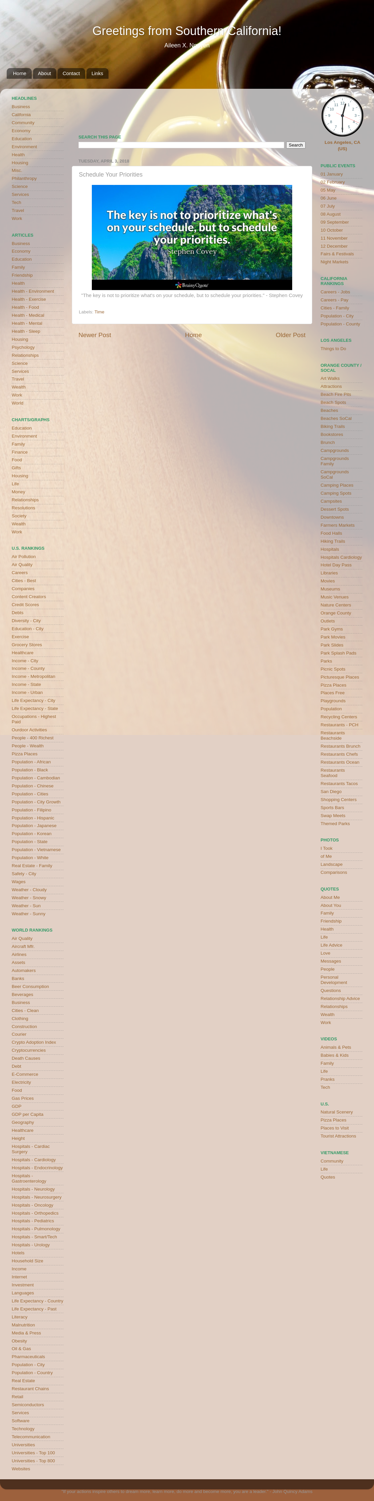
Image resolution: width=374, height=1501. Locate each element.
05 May (328, 190)
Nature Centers (336, 604)
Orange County (336, 612)
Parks (326, 661)
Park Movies (333, 637)
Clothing (20, 1018)
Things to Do (333, 348)
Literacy (19, 1316)
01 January (332, 174)
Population (331, 708)
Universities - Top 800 (33, 1460)
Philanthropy (24, 178)
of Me (326, 856)
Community (23, 122)
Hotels (18, 1252)
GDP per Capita (27, 1114)
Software (20, 1420)
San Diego (331, 791)
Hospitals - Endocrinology (37, 1167)
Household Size (27, 1260)
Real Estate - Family (32, 865)
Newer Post (94, 334)
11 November (334, 238)
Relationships (25, 355)
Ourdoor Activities (29, 729)
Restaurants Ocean (340, 762)
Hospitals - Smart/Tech (34, 1236)
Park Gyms (332, 629)
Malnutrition (23, 1324)
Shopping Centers (339, 799)
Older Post (291, 334)
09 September (335, 222)
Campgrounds (335, 450)
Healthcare (22, 652)
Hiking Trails (333, 541)
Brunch (328, 442)
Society (19, 515)
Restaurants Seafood (333, 773)
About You (331, 905)
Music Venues (335, 596)
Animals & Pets (336, 1047)
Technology (23, 1428)
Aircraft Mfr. (23, 946)
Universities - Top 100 (33, 1452)
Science (20, 186)
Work (17, 218)
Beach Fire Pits (336, 394)
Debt (16, 1066)
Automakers (24, 970)
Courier (19, 1034)
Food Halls (331, 533)
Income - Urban (27, 692)
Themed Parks (335, 823)
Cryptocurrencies (29, 1050)
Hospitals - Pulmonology (36, 1228)
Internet (19, 1276)
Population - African (31, 761)
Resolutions (23, 507)
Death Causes (26, 1058)
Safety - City (24, 873)
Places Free (333, 692)
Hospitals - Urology (31, 1244)
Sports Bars (332, 807)
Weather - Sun (26, 905)
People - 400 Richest (32, 737)
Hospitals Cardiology (341, 557)
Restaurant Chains (30, 1388)
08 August (331, 214)
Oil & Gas (21, 1348)
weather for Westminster (297, 109)
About (44, 73)
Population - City (28, 1364)
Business (21, 106)
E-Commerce (25, 1074)
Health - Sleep (26, 331)
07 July (328, 206)
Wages (19, 881)
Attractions (331, 386)
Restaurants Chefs (339, 754)
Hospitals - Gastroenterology (29, 1178)
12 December (334, 246)
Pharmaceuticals (28, 1356)
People (328, 969)
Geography (23, 1122)
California (21, 114)
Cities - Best (24, 580)
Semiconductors (28, 1404)
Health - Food (25, 307)
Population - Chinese (32, 785)
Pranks (328, 1079)
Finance (20, 452)
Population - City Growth (36, 801)
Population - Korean (31, 833)
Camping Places (337, 485)
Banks (18, 978)
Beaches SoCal (336, 418)
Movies (328, 580)
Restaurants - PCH (339, 724)
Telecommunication (31, 1436)
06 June (329, 198)
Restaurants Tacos (339, 783)
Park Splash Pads (338, 653)
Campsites (331, 501)
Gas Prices (23, 1098)
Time (100, 311)
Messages (331, 961)
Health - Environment (33, 291)
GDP (16, 1106)
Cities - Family (335, 307)
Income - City (25, 660)
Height (18, 1138)
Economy (21, 130)
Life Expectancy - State (35, 708)
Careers (20, 572)
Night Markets (334, 261)
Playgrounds (333, 700)
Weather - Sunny (28, 913)
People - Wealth (28, 745)
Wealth (19, 387)
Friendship (22, 275)
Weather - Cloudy (29, 889)
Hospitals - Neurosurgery (36, 1197)
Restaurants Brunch (340, 746)
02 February (333, 182)
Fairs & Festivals (337, 253)
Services (20, 194)
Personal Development (334, 980)
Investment (23, 1284)
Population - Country (32, 1372)
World (17, 403)
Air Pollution (24, 556)
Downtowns (332, 517)
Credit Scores (25, 604)
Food (17, 459)
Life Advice (331, 945)
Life (15, 483)
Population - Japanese (34, 825)
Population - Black (30, 769)
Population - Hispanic (33, 817)
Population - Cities (30, 793)
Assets (18, 962)
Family (18, 267)
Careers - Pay (334, 299)
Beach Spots (333, 402)
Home (19, 73)
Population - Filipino (31, 809)
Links (97, 73)
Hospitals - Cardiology (34, 1159)
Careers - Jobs (335, 291)
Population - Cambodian (36, 777)
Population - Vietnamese (36, 849)
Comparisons (334, 872)
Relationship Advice (340, 998)
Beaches (329, 410)
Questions (331, 990)
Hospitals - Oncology (32, 1205)
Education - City (27, 628)
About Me (330, 897)
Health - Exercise (29, 299)
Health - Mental (27, 323)
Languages (23, 1292)
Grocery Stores (27, 644)
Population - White (30, 857)
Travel (18, 210)
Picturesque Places (340, 677)
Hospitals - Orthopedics (35, 1213)
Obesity (19, 1340)
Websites (21, 1468)
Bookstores (332, 434)
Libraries (329, 572)
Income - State (26, 684)
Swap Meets (333, 815)
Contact (71, 73)
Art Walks (330, 378)
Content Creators (29, 596)
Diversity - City (26, 620)
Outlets (328, 620)
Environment (24, 146)
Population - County (340, 323)
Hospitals (330, 549)
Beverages (22, 994)
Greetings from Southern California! (187, 31)
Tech (16, 202)
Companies (23, 588)
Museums (330, 588)
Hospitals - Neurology (33, 1189)
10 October (332, 230)
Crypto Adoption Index (34, 1042)
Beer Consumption (30, 986)
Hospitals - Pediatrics (33, 1220)
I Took (327, 848)
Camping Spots (336, 493)
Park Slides (332, 645)
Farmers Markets (338, 525)
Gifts (16, 467)
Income (19, 1268)
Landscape (332, 864)
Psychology (23, 347)
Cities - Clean (25, 1010)
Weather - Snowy (29, 897)
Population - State (29, 841)
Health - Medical (28, 315)
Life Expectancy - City (33, 700)
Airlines (19, 954)
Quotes (328, 1177)
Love (325, 953)
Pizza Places (24, 753)
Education (22, 138)
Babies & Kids (335, 1055)
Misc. (17, 170)
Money (18, 491)
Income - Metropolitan (33, 676)
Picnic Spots (333, 669)
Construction (24, 1026)
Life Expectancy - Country (37, 1300)
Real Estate (23, 1380)
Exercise (20, 636)
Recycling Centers (339, 716)
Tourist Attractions (338, 1136)
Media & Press (26, 1332)
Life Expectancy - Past (34, 1308)
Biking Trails (333, 426)
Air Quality (22, 564)
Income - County (28, 668)
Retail (17, 1396)
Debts (17, 612)
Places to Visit (335, 1128)
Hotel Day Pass (336, 564)
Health (18, 154)
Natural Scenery (337, 1111)
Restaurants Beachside (333, 735)
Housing (20, 162)
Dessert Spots (335, 509)
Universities (23, 1444)
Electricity (21, 1082)
